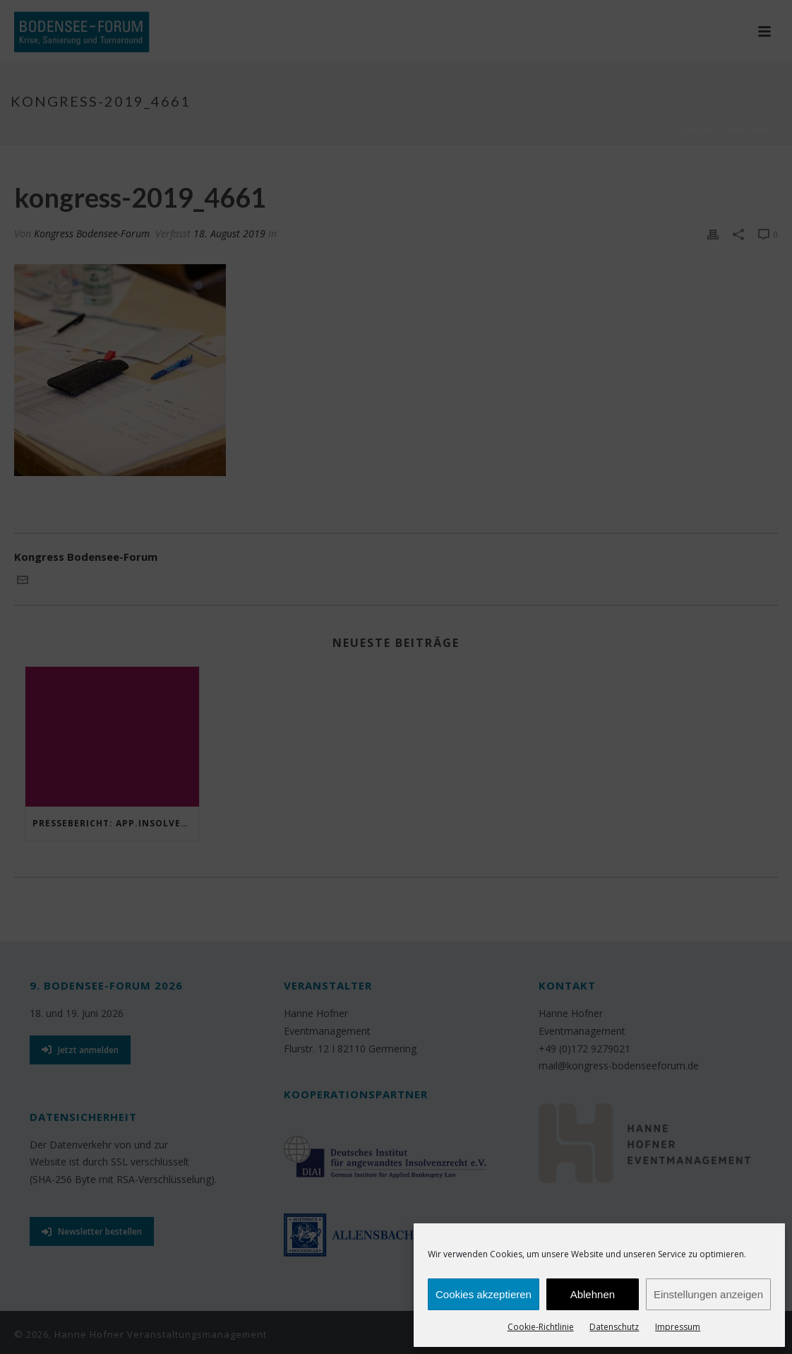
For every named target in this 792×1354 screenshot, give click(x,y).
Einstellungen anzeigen (708, 1294)
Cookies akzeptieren (484, 1294)
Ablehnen (592, 1294)
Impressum (677, 1327)
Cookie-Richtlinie (541, 1327)
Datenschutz (614, 1327)
